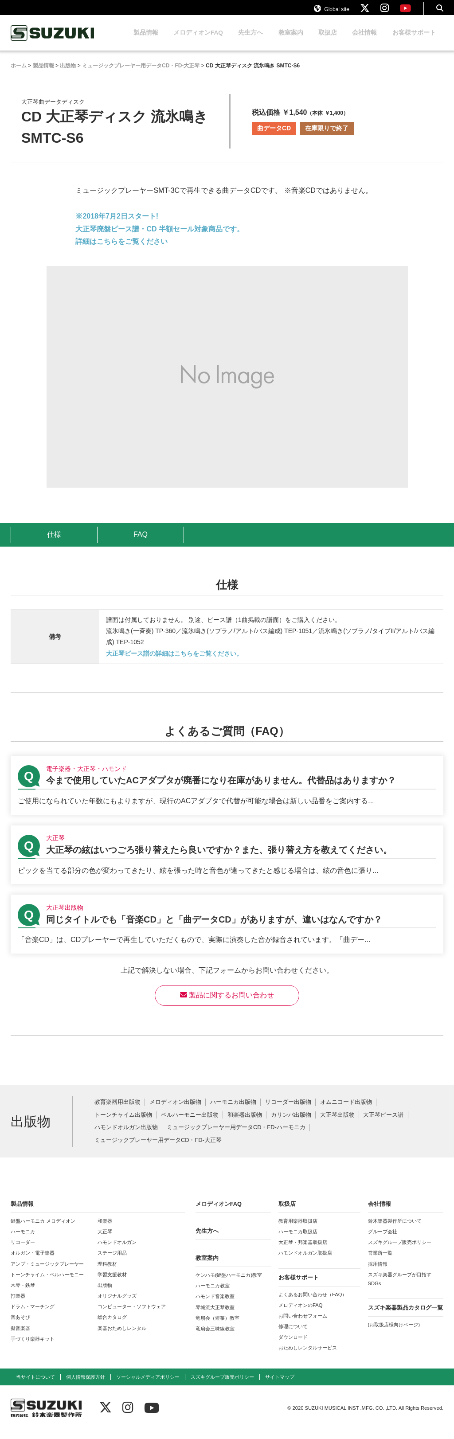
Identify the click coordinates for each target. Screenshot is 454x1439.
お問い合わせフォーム (302, 1324)
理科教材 (107, 1272)
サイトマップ (279, 1385)
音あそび (20, 1325)
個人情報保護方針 (85, 1385)
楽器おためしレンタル (122, 1336)
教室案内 (290, 41)
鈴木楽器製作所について (395, 1229)
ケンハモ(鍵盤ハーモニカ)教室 (229, 1283)
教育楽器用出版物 (117, 1111)
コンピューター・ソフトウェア (132, 1315)
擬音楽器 (20, 1336)
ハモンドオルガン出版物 (126, 1136)
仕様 (54, 543)
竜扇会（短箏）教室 (217, 1326)
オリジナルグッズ (117, 1304)
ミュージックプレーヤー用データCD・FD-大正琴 (158, 1149)
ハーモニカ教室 (213, 1294)
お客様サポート (414, 41)
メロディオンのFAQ (300, 1313)
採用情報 (377, 1272)
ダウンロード (293, 1345)
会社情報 (364, 41)
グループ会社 (382, 1240)
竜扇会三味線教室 (215, 1337)
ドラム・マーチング (33, 1315)
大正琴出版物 (337, 1123)
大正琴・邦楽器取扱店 (302, 1250)
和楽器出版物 (244, 1123)
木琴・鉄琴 (23, 1293)
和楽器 (105, 1229)
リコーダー (23, 1250)
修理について (293, 1334)
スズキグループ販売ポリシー (399, 1250)
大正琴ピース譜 (383, 1123)
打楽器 (18, 1304)
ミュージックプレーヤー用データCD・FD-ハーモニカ (236, 1136)
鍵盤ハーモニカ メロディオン (43, 1229)
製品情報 (145, 41)
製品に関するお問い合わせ (227, 1003)
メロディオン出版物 (175, 1111)
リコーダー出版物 (288, 1111)
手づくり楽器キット (33, 1347)
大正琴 (105, 1240)
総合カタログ (112, 1325)
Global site (331, 12)
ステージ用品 (112, 1261)
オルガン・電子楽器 (33, 1261)
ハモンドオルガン (117, 1250)
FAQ (140, 543)
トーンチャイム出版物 (123, 1123)
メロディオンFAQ (198, 41)
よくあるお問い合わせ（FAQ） (312, 1303)
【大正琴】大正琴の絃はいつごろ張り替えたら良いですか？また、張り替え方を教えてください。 (227, 863)
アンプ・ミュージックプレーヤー (47, 1272)
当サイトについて (35, 1385)
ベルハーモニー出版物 (190, 1123)
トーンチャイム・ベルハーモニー (47, 1283)
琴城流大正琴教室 (215, 1315)
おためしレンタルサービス (307, 1356)
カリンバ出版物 (291, 1123)
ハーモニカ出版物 (233, 1111)
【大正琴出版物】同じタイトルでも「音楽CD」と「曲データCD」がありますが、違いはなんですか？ (227, 932)
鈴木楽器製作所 (53, 41)
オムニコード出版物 (346, 1111)
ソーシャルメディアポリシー (148, 1385)
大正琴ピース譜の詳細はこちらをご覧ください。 (174, 661)
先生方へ (250, 41)
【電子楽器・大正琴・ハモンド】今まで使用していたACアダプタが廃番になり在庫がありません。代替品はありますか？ (227, 793)
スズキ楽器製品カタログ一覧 (405, 1316)
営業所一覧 (380, 1261)
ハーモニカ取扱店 (297, 1240)
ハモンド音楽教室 (215, 1304)
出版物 (105, 1293)
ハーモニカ (23, 1240)
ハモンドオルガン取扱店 (305, 1261)
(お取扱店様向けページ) (394, 1333)
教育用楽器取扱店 (297, 1229)
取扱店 (327, 41)
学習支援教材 (112, 1283)
